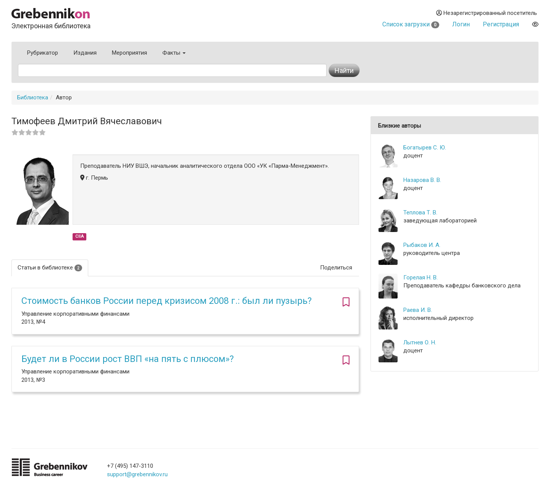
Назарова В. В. (422, 180)
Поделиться (336, 267)
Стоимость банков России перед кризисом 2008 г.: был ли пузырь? (166, 300)
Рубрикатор (42, 52)
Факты (174, 52)
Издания (85, 52)
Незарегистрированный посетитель (486, 13)
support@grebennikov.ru (137, 474)
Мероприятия (129, 52)
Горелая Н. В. (420, 277)
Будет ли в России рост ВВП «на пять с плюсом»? (127, 359)
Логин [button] (461, 24)
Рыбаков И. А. (421, 245)
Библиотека (32, 97)
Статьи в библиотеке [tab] (50, 267)
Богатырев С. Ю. (424, 147)
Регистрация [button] (501, 24)
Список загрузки (410, 24)
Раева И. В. (417, 310)
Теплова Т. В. (420, 212)
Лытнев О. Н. (419, 342)
